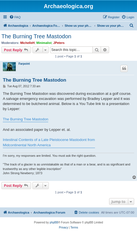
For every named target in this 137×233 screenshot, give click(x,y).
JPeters (59, 42)
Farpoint (24, 63)
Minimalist (44, 42)
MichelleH (27, 42)
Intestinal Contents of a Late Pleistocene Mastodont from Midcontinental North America (49, 142)
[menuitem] (15, 17)
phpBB (54, 222)
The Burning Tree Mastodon (36, 36)
